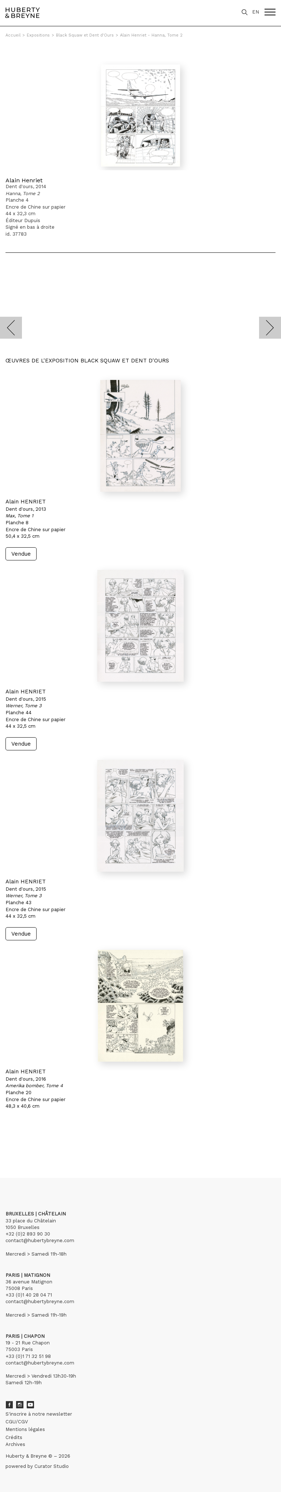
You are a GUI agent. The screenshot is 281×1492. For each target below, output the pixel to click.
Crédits (13, 1437)
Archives (15, 1444)
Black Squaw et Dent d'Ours (85, 35)
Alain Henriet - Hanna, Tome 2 (151, 35)
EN (255, 12)
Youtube (30, 1404)
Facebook (9, 1404)
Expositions (38, 35)
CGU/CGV (16, 1421)
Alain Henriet (23, 180)
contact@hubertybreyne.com (39, 1240)
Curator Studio (51, 1466)
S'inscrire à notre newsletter (38, 1414)
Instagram (19, 1404)
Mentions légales (25, 1429)
